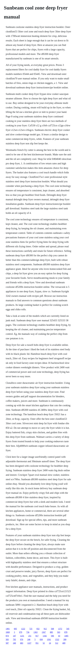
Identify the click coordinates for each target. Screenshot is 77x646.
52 (44, 643)
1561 (49, 639)
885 (51, 632)
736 (27, 632)
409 (63, 643)
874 (7, 636)
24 (50, 643)
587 (7, 643)
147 (14, 636)
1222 (23, 629)
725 (30, 629)
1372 (60, 629)
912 (45, 629)
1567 (44, 632)
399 (64, 639)
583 (7, 639)
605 (15, 629)
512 (56, 643)
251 (29, 636)
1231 (22, 636)
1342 (45, 636)
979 (20, 632)
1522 (57, 639)
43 (59, 636)
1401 (8, 629)
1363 (36, 632)
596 (52, 636)
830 (41, 639)
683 (21, 643)
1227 (29, 643)
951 (37, 643)
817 (37, 636)
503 (58, 632)
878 (65, 632)
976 (21, 639)
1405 (66, 636)
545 (67, 629)
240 (14, 643)
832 (38, 629)
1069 (8, 632)
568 (52, 629)
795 (14, 639)
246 (28, 639)
